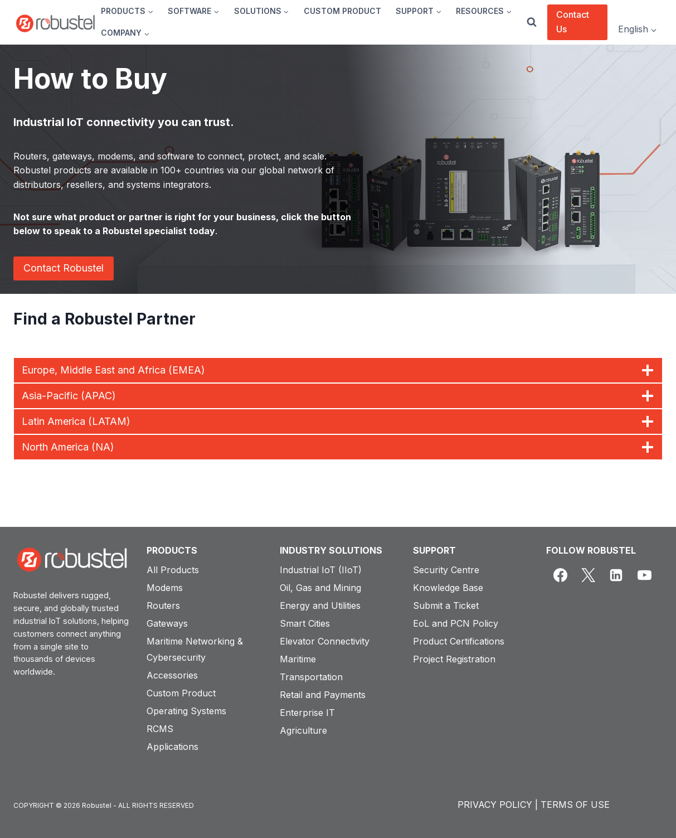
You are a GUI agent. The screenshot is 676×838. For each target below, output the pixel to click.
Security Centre (446, 569)
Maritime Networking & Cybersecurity (195, 649)
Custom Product (181, 693)
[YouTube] (644, 575)
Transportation (311, 676)
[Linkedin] (616, 575)
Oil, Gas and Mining (320, 587)
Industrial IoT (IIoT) (321, 569)
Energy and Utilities (320, 605)
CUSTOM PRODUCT (342, 11)
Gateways (167, 623)
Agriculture (303, 730)
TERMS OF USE (575, 804)
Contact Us (572, 22)
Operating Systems (186, 710)
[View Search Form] (532, 22)
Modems (165, 587)
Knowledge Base (448, 587)
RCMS (160, 728)
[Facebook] (560, 575)
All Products (173, 569)
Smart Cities (305, 623)
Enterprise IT (307, 712)
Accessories (172, 675)
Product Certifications (458, 641)
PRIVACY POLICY (495, 804)
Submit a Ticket (446, 605)
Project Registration (454, 659)
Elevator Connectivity (324, 641)
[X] (588, 575)
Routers (163, 605)
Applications (172, 746)
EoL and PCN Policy (455, 623)
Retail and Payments (323, 694)
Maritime (298, 659)
